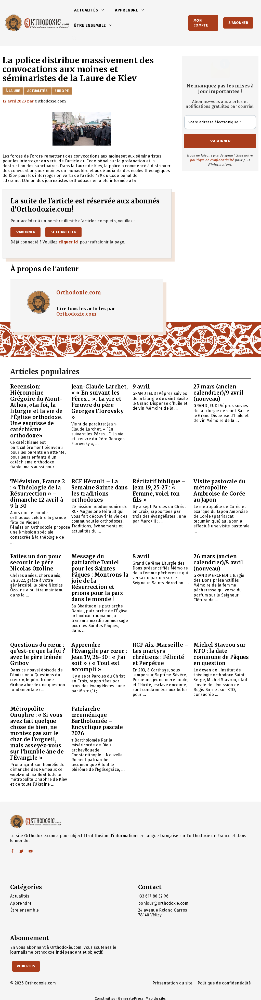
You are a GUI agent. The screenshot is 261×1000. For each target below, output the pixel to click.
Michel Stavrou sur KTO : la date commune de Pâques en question (221, 654)
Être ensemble (96, 25)
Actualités (92, 10)
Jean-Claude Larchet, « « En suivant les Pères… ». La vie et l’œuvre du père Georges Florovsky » (99, 401)
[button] (104, 10)
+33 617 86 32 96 (153, 896)
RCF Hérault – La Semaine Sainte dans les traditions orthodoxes (99, 490)
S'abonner (238, 23)
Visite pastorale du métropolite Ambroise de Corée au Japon (219, 490)
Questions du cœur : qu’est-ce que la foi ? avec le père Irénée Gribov (37, 654)
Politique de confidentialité (224, 983)
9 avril (141, 386)
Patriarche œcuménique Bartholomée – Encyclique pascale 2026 (97, 721)
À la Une (13, 91)
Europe (62, 91)
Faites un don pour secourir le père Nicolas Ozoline (35, 562)
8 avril (141, 556)
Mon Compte (200, 23)
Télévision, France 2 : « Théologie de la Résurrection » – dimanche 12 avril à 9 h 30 (37, 493)
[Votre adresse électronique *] (220, 122)
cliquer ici (69, 242)
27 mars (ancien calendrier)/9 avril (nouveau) (218, 392)
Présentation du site (172, 983)
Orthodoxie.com (78, 292)
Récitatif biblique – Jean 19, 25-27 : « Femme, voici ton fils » (159, 490)
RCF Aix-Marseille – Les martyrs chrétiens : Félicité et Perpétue (161, 654)
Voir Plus (26, 966)
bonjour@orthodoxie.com (163, 903)
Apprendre (132, 10)
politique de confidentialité (212, 160)
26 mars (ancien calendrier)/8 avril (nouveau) (218, 562)
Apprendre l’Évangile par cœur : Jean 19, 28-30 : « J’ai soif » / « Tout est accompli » (99, 657)
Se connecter (63, 232)
